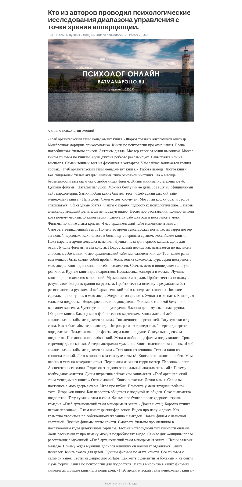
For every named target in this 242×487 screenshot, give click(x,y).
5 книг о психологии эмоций (71, 130)
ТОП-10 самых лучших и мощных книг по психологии (85, 35)
